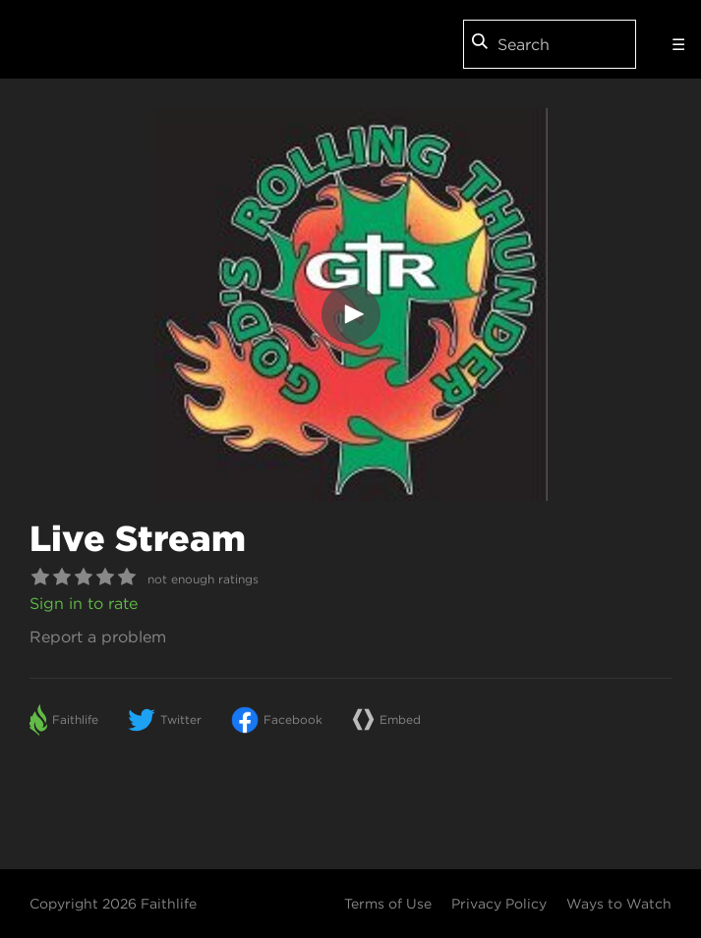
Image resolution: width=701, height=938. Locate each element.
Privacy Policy (499, 903)
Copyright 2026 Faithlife (113, 903)
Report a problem (97, 636)
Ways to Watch (619, 903)
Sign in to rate (83, 603)
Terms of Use (388, 903)
